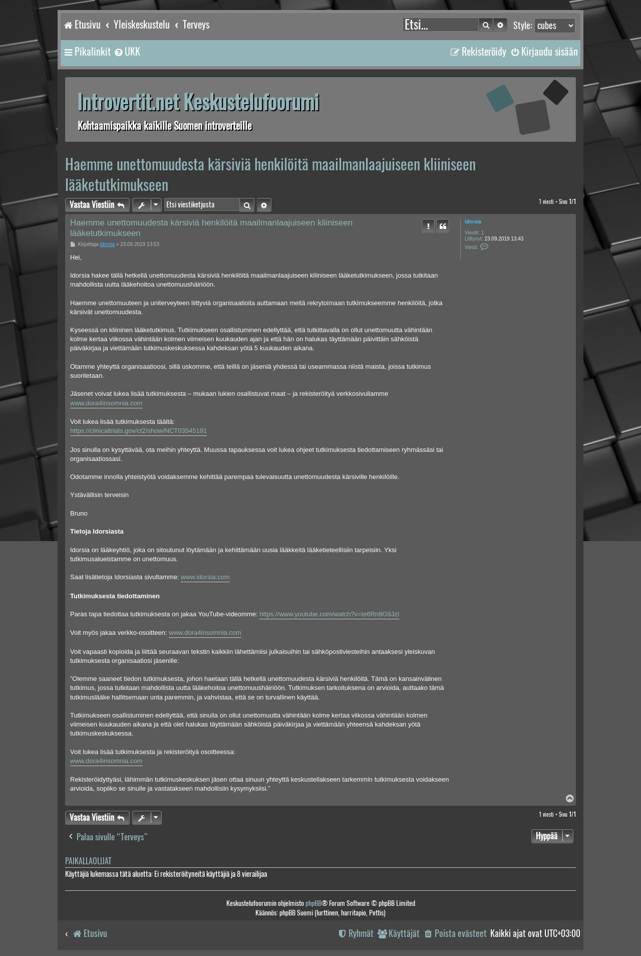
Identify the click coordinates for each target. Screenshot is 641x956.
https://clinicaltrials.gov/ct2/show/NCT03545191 (138, 430)
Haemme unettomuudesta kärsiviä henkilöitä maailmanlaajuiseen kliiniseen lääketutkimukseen (270, 174)
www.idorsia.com (205, 577)
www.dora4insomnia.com (106, 403)
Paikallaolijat (88, 861)
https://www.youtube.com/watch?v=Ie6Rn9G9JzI (329, 614)
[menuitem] (126, 52)
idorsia (473, 221)
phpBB (313, 903)
